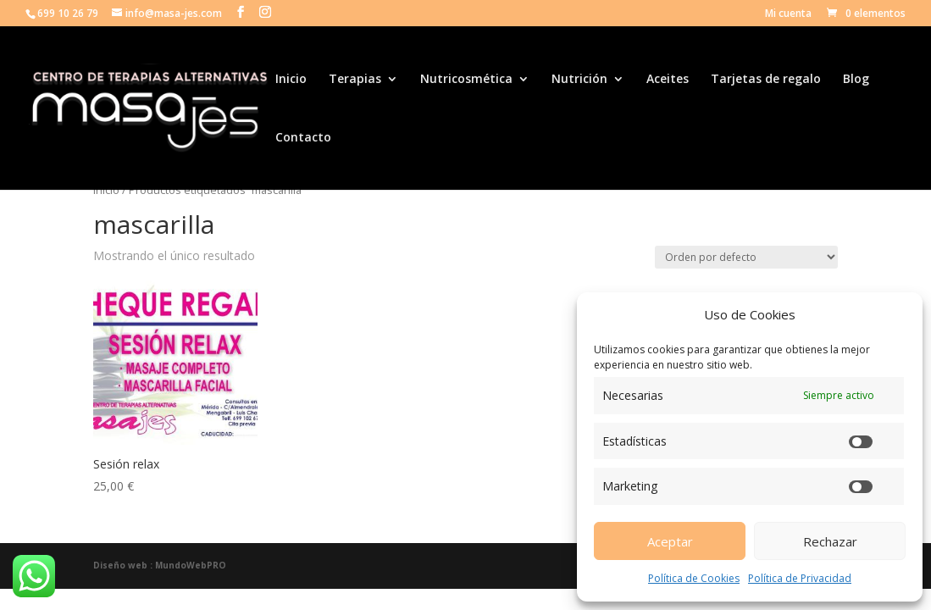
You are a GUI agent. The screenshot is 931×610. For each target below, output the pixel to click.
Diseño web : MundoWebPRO (159, 565)
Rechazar (830, 541)
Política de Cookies (694, 578)
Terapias (355, 79)
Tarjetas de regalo (766, 79)
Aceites (667, 79)
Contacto (303, 138)
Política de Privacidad (799, 578)
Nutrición (579, 79)
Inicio (291, 79)
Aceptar (670, 541)
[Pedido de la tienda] (746, 257)
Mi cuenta (788, 14)
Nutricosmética (466, 79)
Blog (856, 79)
